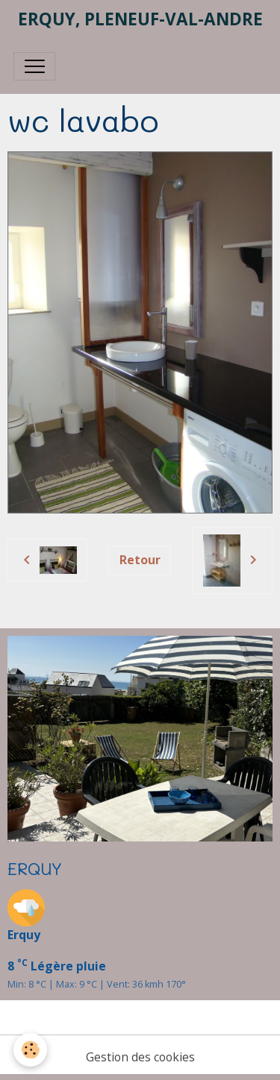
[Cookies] (30, 1050)
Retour (140, 560)
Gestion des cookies (140, 1057)
